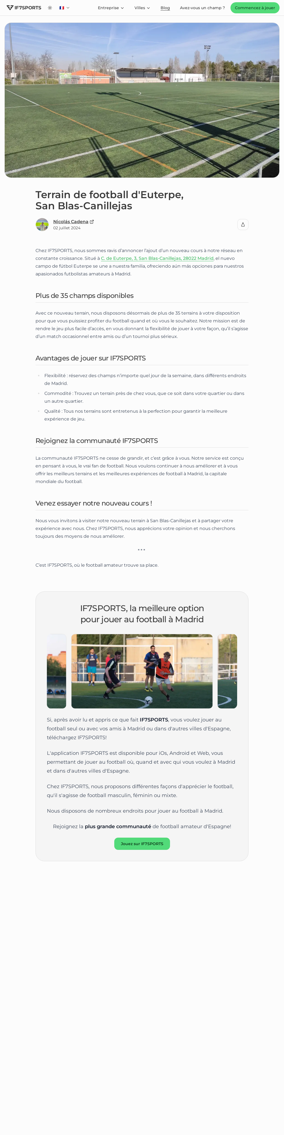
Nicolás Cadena (73, 221)
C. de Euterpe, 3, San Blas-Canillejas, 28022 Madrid (157, 258)
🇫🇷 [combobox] (66, 9)
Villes (143, 7)
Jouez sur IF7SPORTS (142, 843)
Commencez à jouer (255, 7)
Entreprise (111, 7)
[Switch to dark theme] (49, 7)
